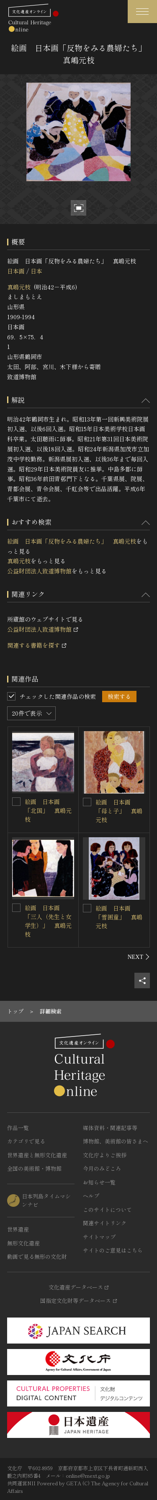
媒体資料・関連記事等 (110, 1128)
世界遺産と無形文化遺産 (37, 1155)
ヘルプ (91, 1196)
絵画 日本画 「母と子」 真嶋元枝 (118, 811)
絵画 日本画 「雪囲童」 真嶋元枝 (118, 917)
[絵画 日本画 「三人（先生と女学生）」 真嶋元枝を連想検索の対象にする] (16, 908)
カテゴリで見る (26, 1141)
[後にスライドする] (139, 957)
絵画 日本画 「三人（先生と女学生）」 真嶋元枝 (48, 921)
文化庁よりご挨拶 (104, 1155)
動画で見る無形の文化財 (37, 1256)
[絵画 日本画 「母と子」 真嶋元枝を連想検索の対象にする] (87, 802)
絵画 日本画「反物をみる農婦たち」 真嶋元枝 (71, 541)
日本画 (16, 271)
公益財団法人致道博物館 (39, 571)
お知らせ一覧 (99, 1182)
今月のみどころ (102, 1168)
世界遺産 (18, 1229)
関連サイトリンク (104, 1223)
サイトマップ (99, 1237)
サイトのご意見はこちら (113, 1250)
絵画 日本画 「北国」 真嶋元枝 (48, 810)
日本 (36, 271)
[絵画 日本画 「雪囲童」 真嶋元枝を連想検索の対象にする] (87, 908)
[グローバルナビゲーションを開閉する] (142, 11)
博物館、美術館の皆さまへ (115, 1141)
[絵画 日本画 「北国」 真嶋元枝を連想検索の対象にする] (16, 801)
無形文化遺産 (23, 1243)
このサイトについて (107, 1210)
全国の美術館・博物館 (34, 1168)
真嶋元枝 (19, 287)
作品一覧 (18, 1128)
